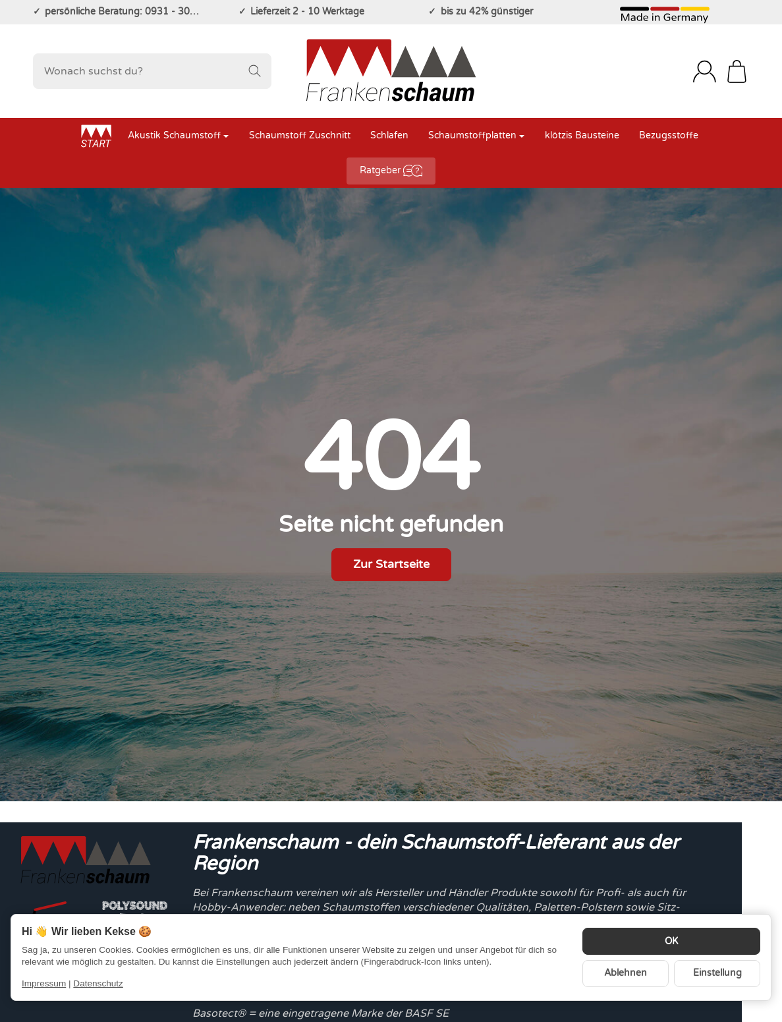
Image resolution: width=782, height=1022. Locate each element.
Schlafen (389, 135)
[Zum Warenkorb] (737, 71)
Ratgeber (391, 171)
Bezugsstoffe (668, 135)
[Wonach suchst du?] (152, 71)
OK (671, 941)
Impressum (44, 983)
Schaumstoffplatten (476, 135)
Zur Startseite (391, 564)
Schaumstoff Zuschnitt (299, 135)
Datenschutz (98, 983)
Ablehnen (625, 973)
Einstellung (717, 973)
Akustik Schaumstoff (178, 135)
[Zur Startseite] (390, 71)
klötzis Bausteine (582, 135)
